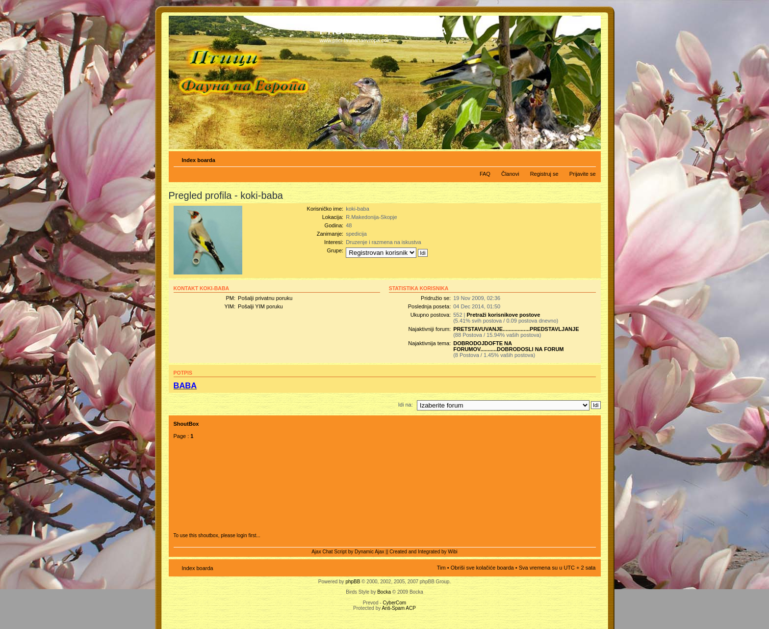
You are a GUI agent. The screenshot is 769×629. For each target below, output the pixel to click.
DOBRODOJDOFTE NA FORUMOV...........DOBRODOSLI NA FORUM (508, 346)
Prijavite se (582, 174)
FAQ (485, 174)
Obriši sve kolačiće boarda (482, 568)
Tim (441, 568)
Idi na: (405, 405)
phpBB (352, 581)
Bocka (384, 592)
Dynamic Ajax (369, 551)
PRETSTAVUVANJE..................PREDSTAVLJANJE (516, 329)
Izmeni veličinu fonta (589, 158)
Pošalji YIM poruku (260, 306)
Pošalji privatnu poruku (265, 298)
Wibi (452, 551)
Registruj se (544, 174)
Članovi (510, 174)
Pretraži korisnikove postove (503, 315)
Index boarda (198, 160)
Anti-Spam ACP (398, 608)
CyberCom (394, 602)
